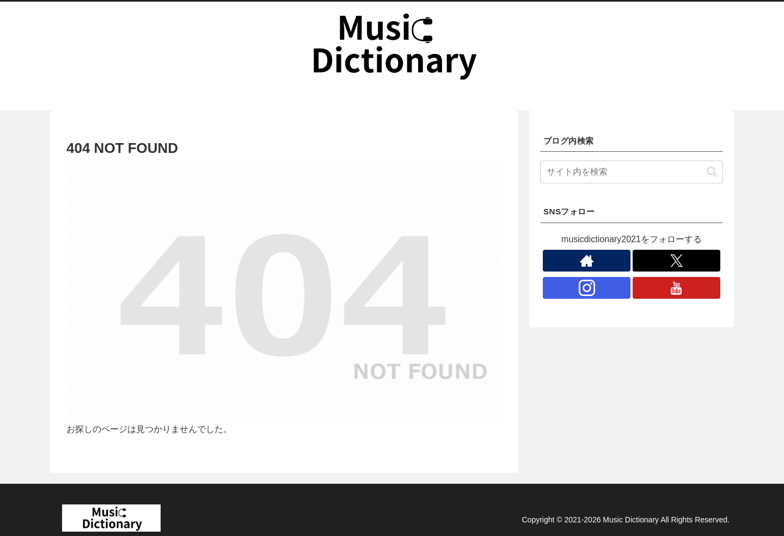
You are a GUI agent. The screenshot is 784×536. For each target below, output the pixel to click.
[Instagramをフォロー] (586, 288)
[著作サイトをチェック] (586, 261)
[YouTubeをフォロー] (676, 288)
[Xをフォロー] (676, 261)
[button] (711, 171)
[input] (631, 172)
